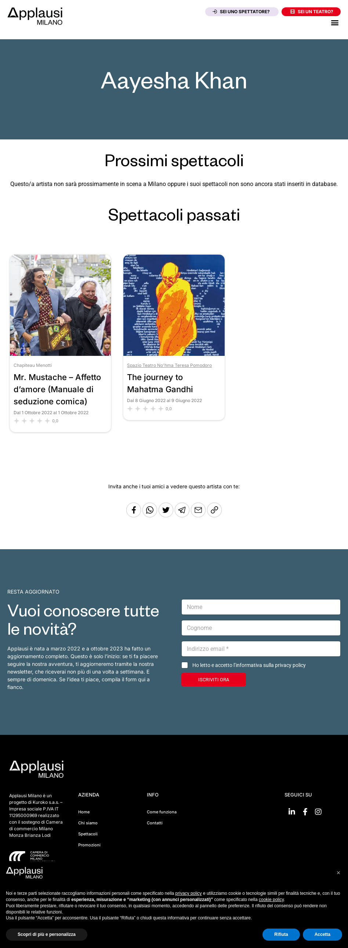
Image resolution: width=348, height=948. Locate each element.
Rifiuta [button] (281, 934)
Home (84, 811)
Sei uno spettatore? (241, 11)
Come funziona (162, 811)
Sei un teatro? (311, 11)
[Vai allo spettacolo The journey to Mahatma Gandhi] (173, 353)
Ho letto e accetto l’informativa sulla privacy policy (249, 665)
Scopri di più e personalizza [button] (47, 934)
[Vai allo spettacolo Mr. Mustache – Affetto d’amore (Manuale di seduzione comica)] (60, 353)
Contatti (155, 822)
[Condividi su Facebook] (133, 515)
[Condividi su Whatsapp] (150, 515)
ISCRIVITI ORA (213, 679)
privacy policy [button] (188, 893)
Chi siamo (88, 822)
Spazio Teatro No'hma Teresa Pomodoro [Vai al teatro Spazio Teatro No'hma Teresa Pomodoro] (169, 365)
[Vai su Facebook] (305, 812)
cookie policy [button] (271, 899)
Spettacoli (88, 833)
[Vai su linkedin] (292, 812)
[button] (335, 22)
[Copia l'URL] (199, 515)
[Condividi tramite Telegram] (183, 515)
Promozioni (89, 844)
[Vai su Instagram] (318, 812)
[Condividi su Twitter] (167, 515)
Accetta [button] (322, 934)
